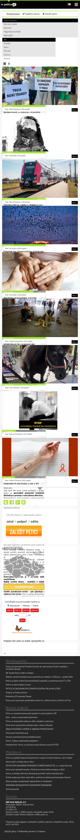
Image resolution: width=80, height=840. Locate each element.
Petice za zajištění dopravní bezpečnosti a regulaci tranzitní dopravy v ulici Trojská (39, 757)
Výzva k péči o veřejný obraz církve (20, 761)
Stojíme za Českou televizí (16, 692)
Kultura (7, 54)
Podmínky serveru (27, 831)
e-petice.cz (9, 5)
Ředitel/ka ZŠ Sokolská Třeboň (18, 696)
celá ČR (37, 552)
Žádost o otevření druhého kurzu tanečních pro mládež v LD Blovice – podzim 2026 (39, 677)
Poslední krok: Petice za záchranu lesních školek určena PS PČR (32, 744)
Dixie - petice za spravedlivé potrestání (21, 717)
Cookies (41, 831)
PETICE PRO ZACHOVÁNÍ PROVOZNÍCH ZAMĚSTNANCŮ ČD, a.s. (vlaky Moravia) (39, 765)
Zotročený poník (12, 789)
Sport (6, 47)
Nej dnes (8, 27)
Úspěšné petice (32, 13)
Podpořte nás (24, 587)
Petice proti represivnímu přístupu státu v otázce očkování (29, 725)
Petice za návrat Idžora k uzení (18, 684)
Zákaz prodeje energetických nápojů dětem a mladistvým (29, 781)
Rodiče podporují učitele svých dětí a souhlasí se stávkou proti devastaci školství (38, 777)
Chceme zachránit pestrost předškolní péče (23, 737)
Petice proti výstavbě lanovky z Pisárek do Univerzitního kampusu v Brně (35, 769)
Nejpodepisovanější (12, 31)
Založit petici (51, 13)
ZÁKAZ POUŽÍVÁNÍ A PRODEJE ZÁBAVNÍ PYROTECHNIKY (29, 729)
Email (23, 502)
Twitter (6, 502)
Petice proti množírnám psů (17, 733)
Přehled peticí (13, 13)
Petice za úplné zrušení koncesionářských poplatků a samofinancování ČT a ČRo (38, 680)
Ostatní (7, 58)
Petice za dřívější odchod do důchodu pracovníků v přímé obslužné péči (34, 773)
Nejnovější (8, 35)
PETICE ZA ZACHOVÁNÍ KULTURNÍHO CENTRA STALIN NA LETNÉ (33, 688)
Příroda (7, 50)
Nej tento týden (10, 24)
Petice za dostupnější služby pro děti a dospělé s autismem (29, 721)
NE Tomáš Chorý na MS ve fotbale (20, 673)
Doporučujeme (10, 20)
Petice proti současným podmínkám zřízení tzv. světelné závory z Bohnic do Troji (38, 700)
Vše (5, 39)
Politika (7, 43)
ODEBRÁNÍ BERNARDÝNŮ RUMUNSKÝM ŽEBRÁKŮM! (29, 785)
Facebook (12, 502)
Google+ (17, 502)
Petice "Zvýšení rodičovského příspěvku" (22, 740)
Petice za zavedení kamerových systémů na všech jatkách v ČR (31, 713)
